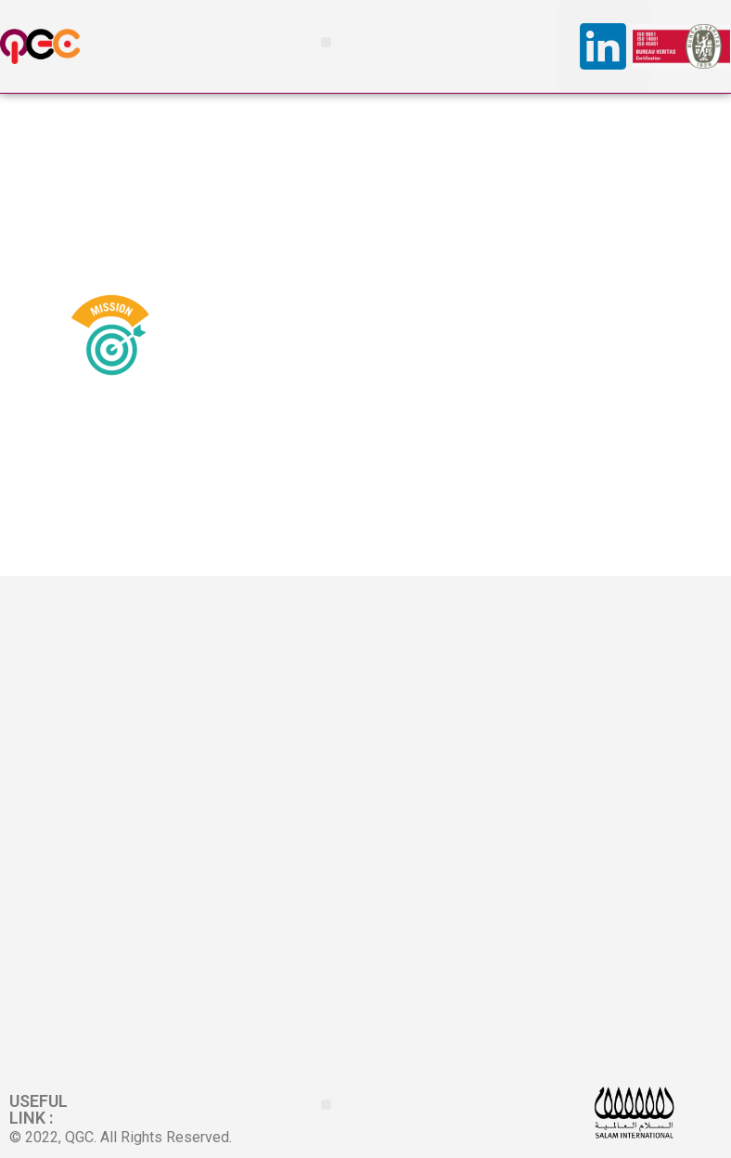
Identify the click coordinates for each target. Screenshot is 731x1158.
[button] (326, 42)
